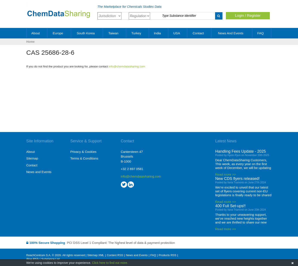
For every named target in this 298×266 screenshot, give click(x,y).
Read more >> (225, 174)
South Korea (87, 33)
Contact (200, 33)
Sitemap (32, 158)
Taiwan (114, 33)
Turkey (137, 33)
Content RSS (115, 255)
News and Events (232, 33)
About (37, 33)
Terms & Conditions (84, 158)
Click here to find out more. (110, 262)
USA (178, 33)
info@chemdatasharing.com (127, 66)
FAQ (262, 33)
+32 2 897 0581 (132, 169)
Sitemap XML (95, 255)
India (159, 33)
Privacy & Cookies (83, 152)
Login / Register (248, 16)
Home (30, 41)
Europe (59, 33)
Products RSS (167, 255)
